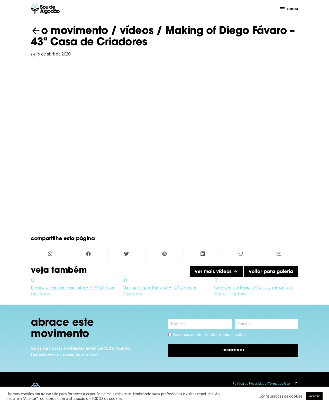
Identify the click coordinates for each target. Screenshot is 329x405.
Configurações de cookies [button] (280, 396)
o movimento (69, 31)
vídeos (136, 31)
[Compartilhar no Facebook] (88, 254)
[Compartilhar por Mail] (279, 254)
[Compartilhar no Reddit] (241, 254)
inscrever (233, 350)
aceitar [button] (314, 396)
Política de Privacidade (249, 383)
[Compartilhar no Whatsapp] (50, 254)
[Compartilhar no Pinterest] (165, 254)
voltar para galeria (271, 271)
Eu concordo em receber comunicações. (207, 334)
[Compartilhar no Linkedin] (203, 254)
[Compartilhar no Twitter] (126, 254)
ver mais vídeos (216, 271)
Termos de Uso (279, 383)
